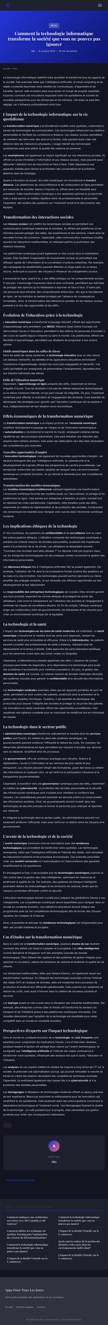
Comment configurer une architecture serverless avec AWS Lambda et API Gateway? (27, 1220)
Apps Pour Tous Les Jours (24, 1290)
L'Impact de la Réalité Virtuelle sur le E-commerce (27, 1260)
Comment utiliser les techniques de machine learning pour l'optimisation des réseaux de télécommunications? (27, 1234)
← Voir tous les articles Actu (19, 1180)
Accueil (6, 68)
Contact (41, 1307)
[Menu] (100, 5)
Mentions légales (24, 1307)
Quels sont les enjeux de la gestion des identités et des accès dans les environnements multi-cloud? (79, 1245)
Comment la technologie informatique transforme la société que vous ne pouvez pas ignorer (27, 1248)
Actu (54, 25)
